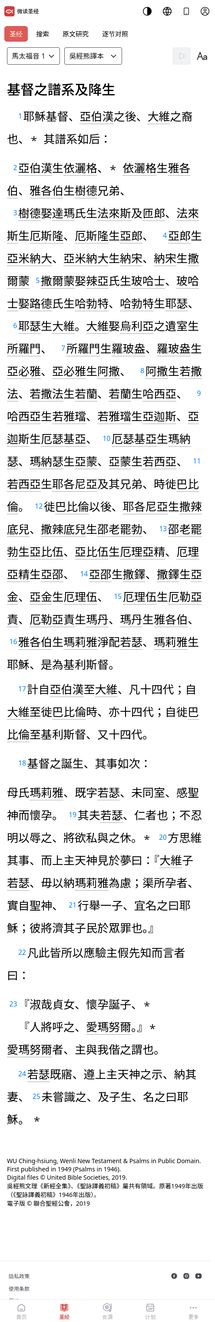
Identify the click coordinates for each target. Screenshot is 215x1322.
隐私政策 (19, 1276)
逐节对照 (115, 34)
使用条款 (19, 1288)
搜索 (42, 34)
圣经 (16, 34)
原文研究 (76, 34)
